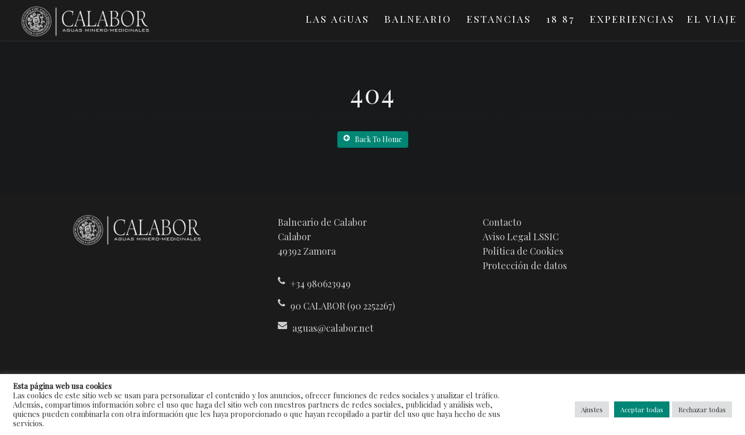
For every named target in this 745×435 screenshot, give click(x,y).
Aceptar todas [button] (641, 409)
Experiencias (632, 18)
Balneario (418, 18)
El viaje (712, 18)
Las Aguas (337, 18)
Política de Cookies (523, 251)
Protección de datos (525, 265)
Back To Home (373, 139)
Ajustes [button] (592, 409)
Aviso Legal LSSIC (521, 236)
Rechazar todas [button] (702, 409)
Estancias (499, 18)
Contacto (502, 222)
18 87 (560, 18)
